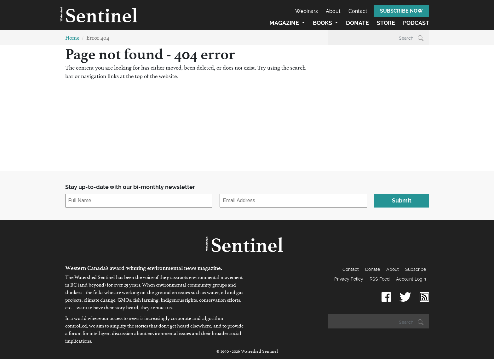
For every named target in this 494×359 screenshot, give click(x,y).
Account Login (411, 279)
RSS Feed (380, 279)
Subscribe (415, 269)
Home (72, 39)
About (333, 11)
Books (323, 23)
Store (386, 23)
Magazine (284, 23)
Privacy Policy (348, 279)
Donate (357, 23)
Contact (357, 11)
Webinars (306, 11)
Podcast (416, 23)
